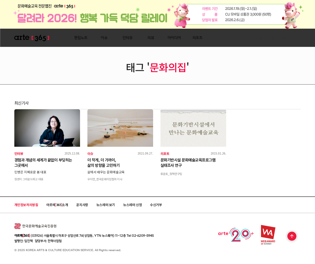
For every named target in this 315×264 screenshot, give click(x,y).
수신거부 (156, 204)
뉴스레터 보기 (105, 204)
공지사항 (82, 204)
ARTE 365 (31, 38)
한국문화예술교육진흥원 (35, 226)
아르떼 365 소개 (57, 204)
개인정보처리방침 (26, 204)
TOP (292, 236)
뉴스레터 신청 (132, 204)
